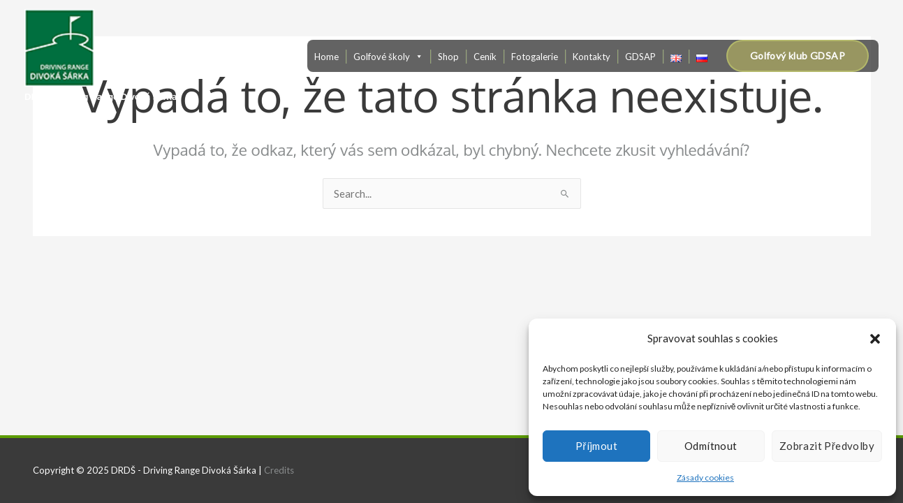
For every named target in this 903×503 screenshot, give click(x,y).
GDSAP (640, 56)
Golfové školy (388, 57)
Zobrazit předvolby (826, 445)
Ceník (485, 56)
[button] (875, 339)
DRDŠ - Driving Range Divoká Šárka (100, 96)
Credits (279, 470)
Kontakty (591, 56)
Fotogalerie (534, 56)
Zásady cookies (705, 477)
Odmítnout (710, 445)
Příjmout (596, 445)
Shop (448, 56)
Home (326, 56)
